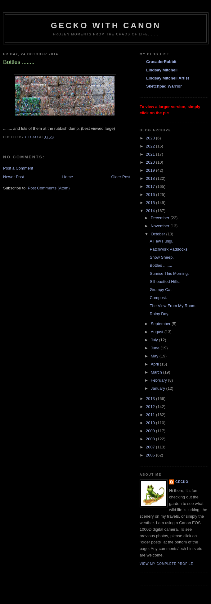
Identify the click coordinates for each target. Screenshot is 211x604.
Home (67, 177)
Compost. (158, 297)
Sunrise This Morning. (169, 273)
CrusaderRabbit (161, 61)
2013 (151, 398)
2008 (151, 439)
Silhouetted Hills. (165, 281)
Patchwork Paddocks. (169, 249)
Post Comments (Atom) (49, 188)
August (157, 331)
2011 (151, 414)
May (155, 356)
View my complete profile (166, 563)
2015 (151, 202)
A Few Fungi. (161, 241)
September (161, 323)
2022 (151, 146)
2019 (151, 170)
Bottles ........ (161, 265)
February (159, 380)
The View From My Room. (173, 305)
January (158, 388)
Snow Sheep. (161, 257)
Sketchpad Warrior (164, 86)
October (158, 234)
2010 (151, 422)
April (155, 364)
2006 (151, 455)
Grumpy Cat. (161, 289)
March (157, 372)
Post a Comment (18, 168)
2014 (151, 210)
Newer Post (13, 177)
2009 (151, 431)
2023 (151, 138)
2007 (151, 447)
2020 (151, 162)
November (161, 226)
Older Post (120, 177)
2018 (151, 178)
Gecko (181, 482)
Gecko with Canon (106, 25)
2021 (151, 154)
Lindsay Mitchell (161, 70)
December (161, 218)
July (155, 340)
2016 (151, 194)
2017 (151, 186)
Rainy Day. (159, 313)
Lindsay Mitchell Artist (167, 78)
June (156, 348)
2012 (151, 406)
